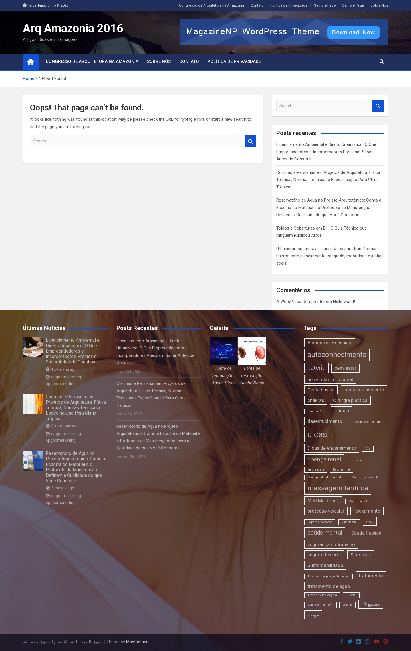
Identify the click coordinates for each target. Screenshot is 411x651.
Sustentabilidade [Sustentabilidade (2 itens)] (325, 565)
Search (250, 141)
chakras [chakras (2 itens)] (315, 400)
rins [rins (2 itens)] (370, 521)
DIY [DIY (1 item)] (367, 449)
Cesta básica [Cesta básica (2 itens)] (321, 390)
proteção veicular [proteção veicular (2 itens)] (325, 511)
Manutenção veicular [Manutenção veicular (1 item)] (365, 477)
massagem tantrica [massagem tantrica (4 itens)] (337, 488)
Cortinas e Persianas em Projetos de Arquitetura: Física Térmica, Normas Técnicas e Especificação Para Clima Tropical (328, 180)
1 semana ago (61, 369)
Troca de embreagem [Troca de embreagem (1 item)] (322, 595)
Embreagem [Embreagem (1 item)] (315, 469)
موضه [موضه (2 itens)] (313, 615)
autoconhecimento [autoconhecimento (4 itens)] (336, 355)
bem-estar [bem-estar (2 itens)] (345, 368)
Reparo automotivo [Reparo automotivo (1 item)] (319, 522)
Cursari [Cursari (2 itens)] (341, 410)
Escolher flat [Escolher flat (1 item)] (341, 469)
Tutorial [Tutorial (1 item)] (351, 595)
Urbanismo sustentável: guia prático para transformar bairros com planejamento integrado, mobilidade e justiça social (330, 256)
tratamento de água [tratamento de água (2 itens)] (328, 586)
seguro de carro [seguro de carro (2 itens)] (324, 555)
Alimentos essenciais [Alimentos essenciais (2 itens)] (329, 342)
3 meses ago (60, 488)
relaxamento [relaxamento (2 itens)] (367, 511)
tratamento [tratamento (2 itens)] (371, 575)
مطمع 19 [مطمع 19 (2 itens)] (371, 604)
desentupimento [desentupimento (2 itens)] (324, 421)
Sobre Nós (379, 5)
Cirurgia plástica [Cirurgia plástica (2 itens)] (350, 400)
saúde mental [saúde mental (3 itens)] (324, 532)
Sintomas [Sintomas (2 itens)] (360, 555)
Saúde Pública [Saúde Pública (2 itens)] (366, 533)
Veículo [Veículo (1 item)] (347, 605)
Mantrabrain (137, 641)
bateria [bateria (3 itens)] (316, 367)
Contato (257, 5)
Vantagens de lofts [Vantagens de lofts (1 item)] (320, 605)
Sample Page (325, 5)
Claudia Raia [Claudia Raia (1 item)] (316, 411)
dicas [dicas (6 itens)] (317, 434)
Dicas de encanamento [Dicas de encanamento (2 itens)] (331, 448)
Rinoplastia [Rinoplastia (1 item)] (349, 522)
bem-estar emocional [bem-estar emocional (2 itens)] (330, 379)
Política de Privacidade (288, 5)
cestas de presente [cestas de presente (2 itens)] (364, 390)
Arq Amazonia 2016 (73, 28)
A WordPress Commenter (300, 301)
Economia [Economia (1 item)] (356, 460)
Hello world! (344, 301)
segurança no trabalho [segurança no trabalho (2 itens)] (331, 544)
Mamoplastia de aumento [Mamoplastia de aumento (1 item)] (324, 477)
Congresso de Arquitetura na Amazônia (211, 5)
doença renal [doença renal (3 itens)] (324, 459)
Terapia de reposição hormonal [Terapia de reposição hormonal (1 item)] (328, 576)
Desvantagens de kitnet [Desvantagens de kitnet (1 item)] (367, 422)
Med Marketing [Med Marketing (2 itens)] (323, 500)
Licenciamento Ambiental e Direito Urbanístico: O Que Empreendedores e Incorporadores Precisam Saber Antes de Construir (326, 152)
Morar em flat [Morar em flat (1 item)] (357, 501)
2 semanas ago (62, 426)
